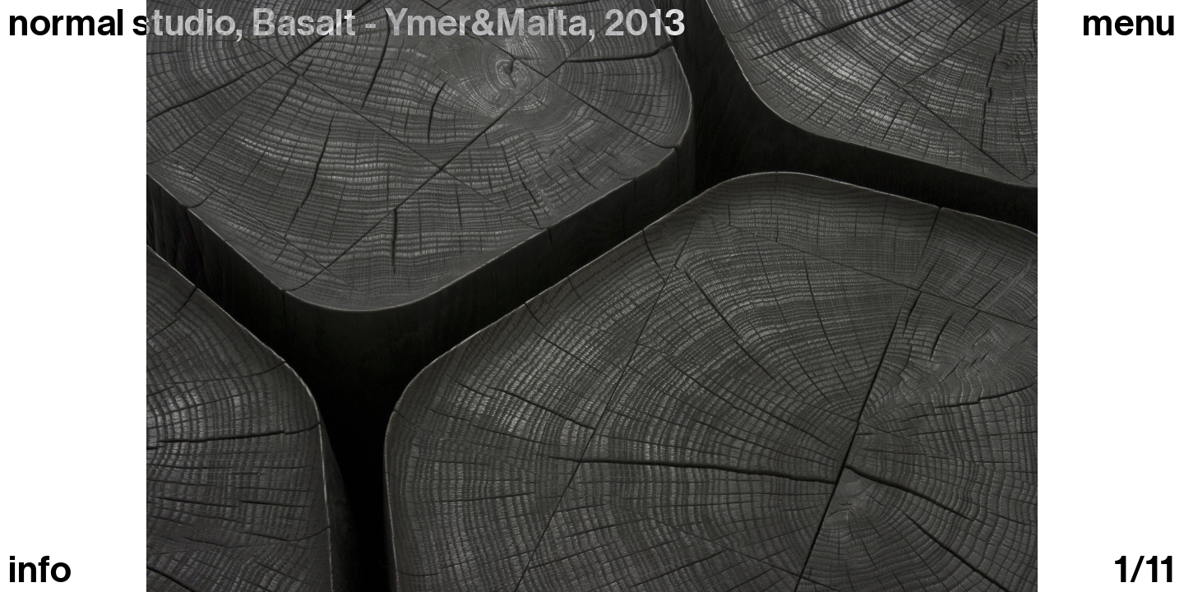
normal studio (121, 23)
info (40, 570)
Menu (1129, 23)
